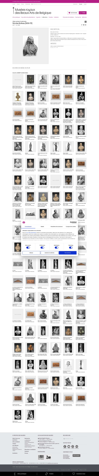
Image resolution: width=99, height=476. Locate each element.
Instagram (72, 448)
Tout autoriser (68, 252)
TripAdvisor (77, 448)
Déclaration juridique (74, 469)
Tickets (83, 12)
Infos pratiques (16, 17)
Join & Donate (74, 12)
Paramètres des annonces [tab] (57, 226)
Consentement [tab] (28, 226)
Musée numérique (28, 446)
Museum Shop (15, 448)
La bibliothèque (28, 440)
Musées (51, 17)
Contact (18, 4)
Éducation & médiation (68, 17)
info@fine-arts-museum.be (52, 463)
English (85, 4)
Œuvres (86, 22)
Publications (27, 441)
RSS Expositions (66, 456)
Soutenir (27, 451)
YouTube (68, 448)
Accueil (14, 4)
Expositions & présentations (28, 17)
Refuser (31, 252)
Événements (27, 4)
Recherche (78, 17)
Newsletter (77, 455)
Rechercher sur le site (32, 4)
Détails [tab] (42, 226)
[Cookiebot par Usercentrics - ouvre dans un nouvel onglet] (71, 222)
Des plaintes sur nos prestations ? (54, 469)
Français (80, 4)
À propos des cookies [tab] (71, 226)
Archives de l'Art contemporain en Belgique (30, 445)
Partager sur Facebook (82, 25)
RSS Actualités (66, 457)
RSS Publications (66, 458)
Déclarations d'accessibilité (65, 469)
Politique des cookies (83, 469)
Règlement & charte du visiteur (17, 450)
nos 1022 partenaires (31, 232)
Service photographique (29, 442)
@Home (84, 17)
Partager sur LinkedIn (84, 25)
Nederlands (75, 4)
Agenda (38, 17)
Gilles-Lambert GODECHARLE (57, 47)
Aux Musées (15, 445)
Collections (44, 17)
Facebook (65, 448)
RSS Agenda (65, 454)
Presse (22, 4)
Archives (26, 443)
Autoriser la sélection (49, 252)
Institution (56, 17)
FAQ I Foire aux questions (16, 439)
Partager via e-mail (86, 25)
